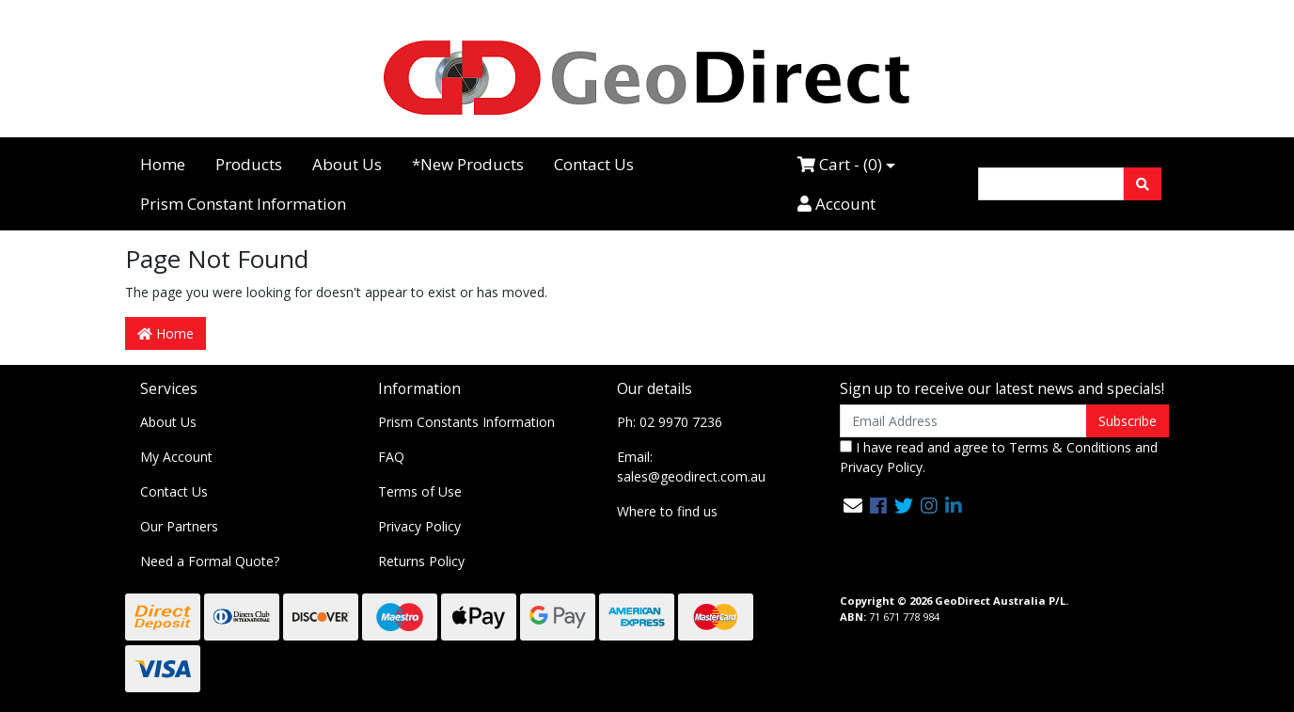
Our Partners (179, 526)
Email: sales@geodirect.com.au (691, 466)
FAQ (391, 457)
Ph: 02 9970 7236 (669, 422)
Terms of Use (420, 491)
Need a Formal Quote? (209, 561)
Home (162, 164)
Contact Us (594, 164)
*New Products (468, 164)
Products (248, 164)
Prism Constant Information (243, 203)
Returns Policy (421, 561)
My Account (176, 457)
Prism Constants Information (466, 422)
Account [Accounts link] (836, 203)
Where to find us (667, 511)
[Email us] (853, 505)
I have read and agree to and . (999, 457)
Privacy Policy (419, 526)
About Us (347, 164)
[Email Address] (963, 420)
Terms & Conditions (1070, 447)
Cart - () (839, 164)
